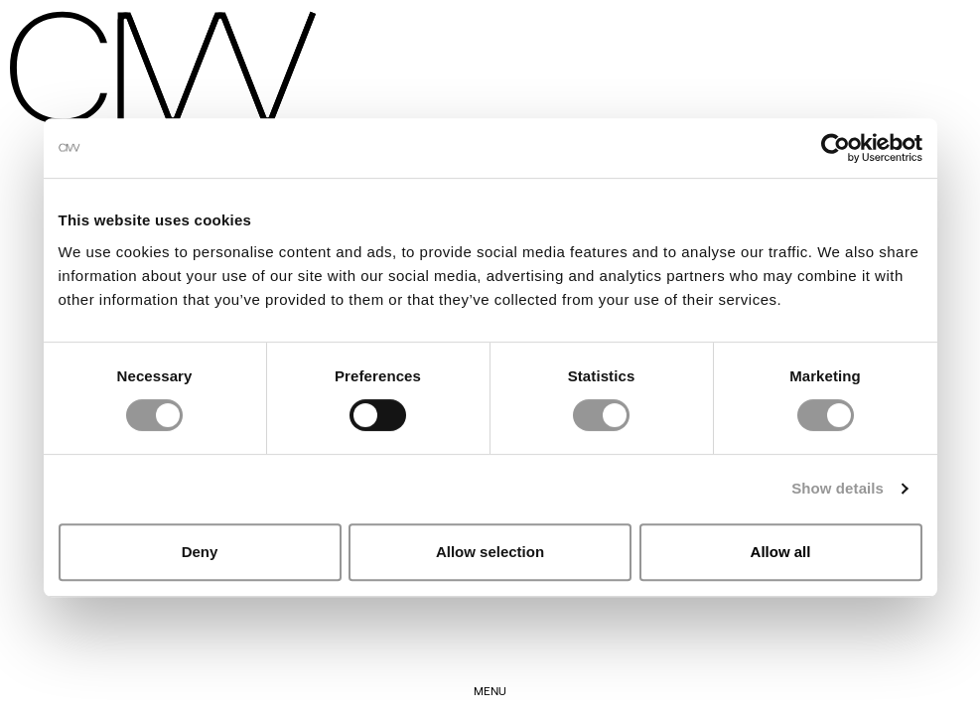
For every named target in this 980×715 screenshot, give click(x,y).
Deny (200, 551)
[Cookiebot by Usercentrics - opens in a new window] (835, 148)
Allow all (781, 551)
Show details (837, 488)
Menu (490, 690)
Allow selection (490, 551)
